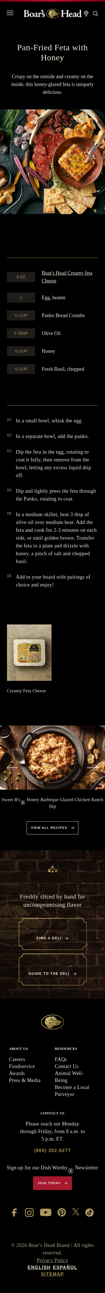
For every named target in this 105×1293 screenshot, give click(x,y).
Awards (17, 1073)
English (39, 1267)
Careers (17, 1059)
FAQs (61, 1059)
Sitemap (52, 1274)
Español (65, 1267)
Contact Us (67, 1066)
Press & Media (25, 1080)
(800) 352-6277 (52, 1150)
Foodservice (22, 1066)
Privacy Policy (52, 1260)
